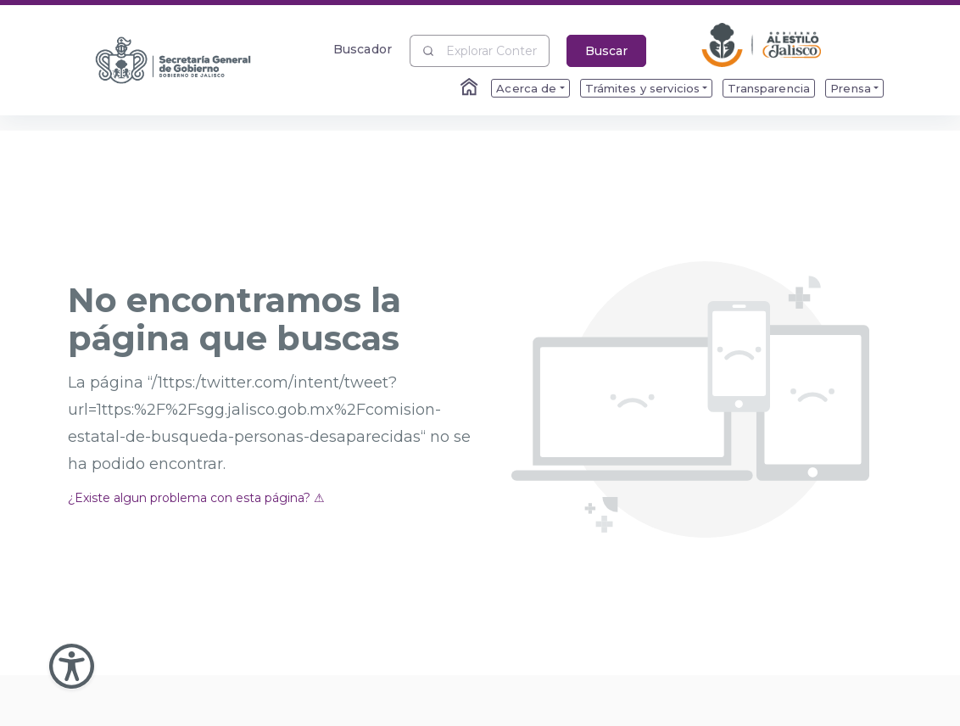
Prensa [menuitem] (850, 88)
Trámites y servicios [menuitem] (642, 88)
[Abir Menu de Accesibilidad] (71, 666)
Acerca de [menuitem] (526, 88)
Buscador (362, 49)
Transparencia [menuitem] (769, 88)
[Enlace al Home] (470, 88)
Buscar (606, 51)
